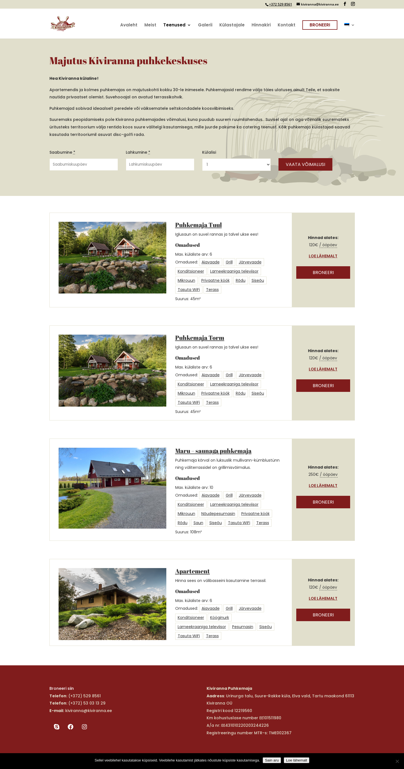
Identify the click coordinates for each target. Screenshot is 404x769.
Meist (150, 25)
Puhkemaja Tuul (198, 225)
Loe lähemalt (323, 256)
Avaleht (128, 25)
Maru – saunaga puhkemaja (213, 451)
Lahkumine (138, 152)
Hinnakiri (261, 25)
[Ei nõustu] (397, 761)
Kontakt (286, 25)
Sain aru (272, 760)
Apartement (192, 571)
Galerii (205, 25)
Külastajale (232, 25)
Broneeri (320, 25)
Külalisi (209, 152)
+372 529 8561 (280, 4)
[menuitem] (349, 31)
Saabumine (62, 152)
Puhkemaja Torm (199, 338)
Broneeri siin (61, 688)
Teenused (174, 25)
